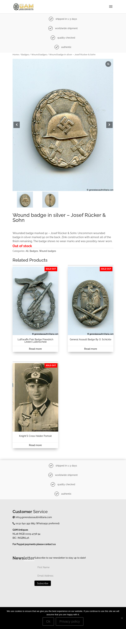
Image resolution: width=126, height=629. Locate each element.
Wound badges (39, 54)
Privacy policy (69, 621)
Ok (48, 621)
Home (16, 54)
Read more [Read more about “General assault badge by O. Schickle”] (90, 348)
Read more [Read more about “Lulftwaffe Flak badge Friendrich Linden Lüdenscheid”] (35, 348)
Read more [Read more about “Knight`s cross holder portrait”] (35, 445)
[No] (121, 618)
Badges (25, 54)
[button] (109, 125)
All (27, 251)
